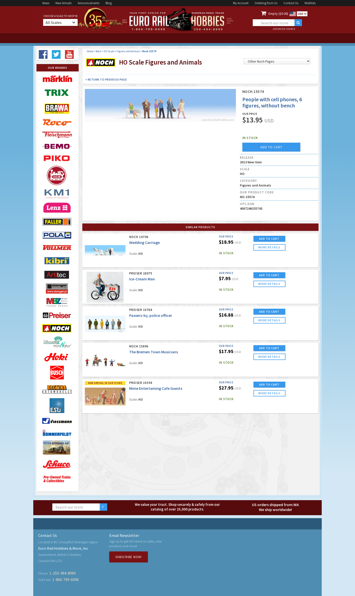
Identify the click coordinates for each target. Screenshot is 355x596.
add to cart (271, 147)
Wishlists (310, 3)
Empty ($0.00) (278, 13)
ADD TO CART (269, 238)
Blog (109, 3)
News (45, 3)
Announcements (88, 3)
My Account (240, 3)
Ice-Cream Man (142, 278)
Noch (98, 51)
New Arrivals (63, 3)
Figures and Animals (128, 51)
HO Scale (109, 51)
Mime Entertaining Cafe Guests (155, 388)
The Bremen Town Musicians (153, 351)
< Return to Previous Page (106, 79)
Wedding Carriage (144, 242)
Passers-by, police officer (150, 315)
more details (269, 247)
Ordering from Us (266, 3)
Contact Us (291, 3)
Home (90, 51)
